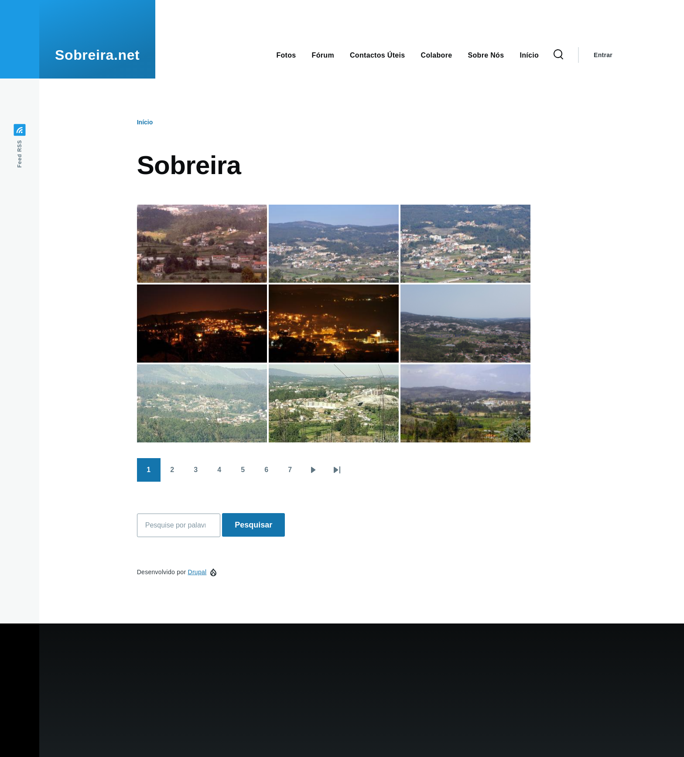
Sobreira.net (97, 55)
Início (145, 122)
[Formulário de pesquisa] (558, 55)
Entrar (603, 54)
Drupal (197, 572)
